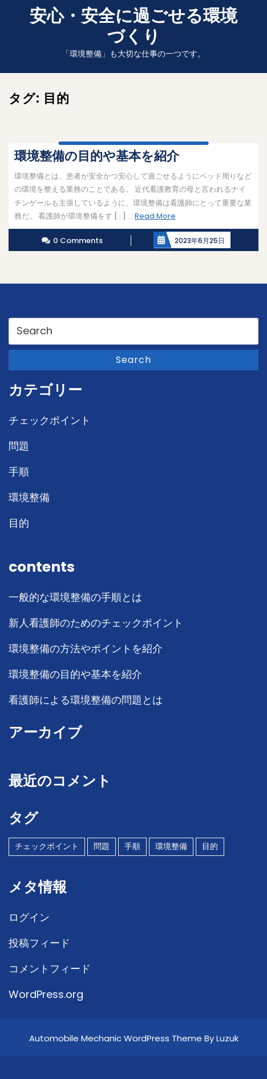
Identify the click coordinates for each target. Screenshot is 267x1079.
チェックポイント (50, 420)
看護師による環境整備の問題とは (86, 700)
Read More (155, 216)
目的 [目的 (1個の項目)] (210, 846)
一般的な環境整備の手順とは (75, 597)
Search (133, 359)
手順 (19, 471)
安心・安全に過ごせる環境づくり (133, 26)
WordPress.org (46, 994)
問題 (19, 446)
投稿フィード (39, 943)
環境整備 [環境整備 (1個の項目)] (171, 846)
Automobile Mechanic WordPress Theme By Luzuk (133, 1038)
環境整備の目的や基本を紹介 (75, 674)
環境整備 (29, 497)
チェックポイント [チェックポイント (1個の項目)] (47, 846)
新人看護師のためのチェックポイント (96, 623)
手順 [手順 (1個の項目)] (132, 846)
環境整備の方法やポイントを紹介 (86, 648)
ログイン (29, 917)
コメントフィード (50, 968)
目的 (19, 523)
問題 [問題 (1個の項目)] (102, 846)
